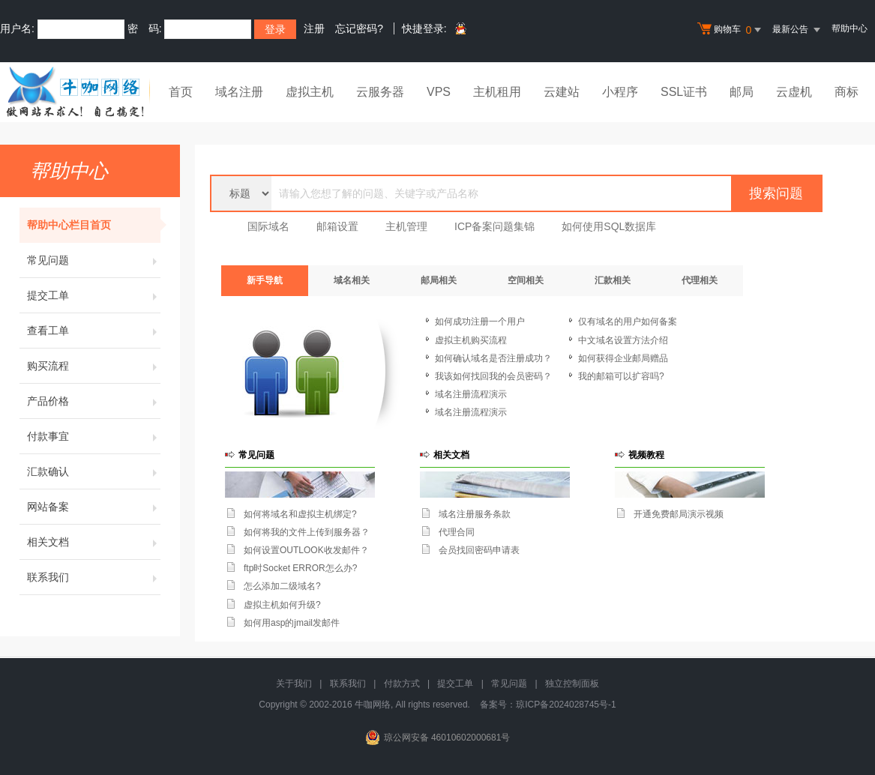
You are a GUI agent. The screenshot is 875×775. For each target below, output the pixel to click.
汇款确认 (93, 471)
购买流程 (93, 366)
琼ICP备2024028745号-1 (566, 704)
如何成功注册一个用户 (480, 321)
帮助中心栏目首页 (93, 224)
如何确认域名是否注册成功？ (493, 358)
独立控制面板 (572, 683)
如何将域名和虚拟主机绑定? (300, 514)
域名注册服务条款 (475, 514)
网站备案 (93, 507)
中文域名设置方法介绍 (623, 340)
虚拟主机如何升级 (280, 605)
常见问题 (93, 260)
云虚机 (794, 91)
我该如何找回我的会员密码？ (493, 376)
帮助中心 (850, 28)
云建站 (562, 91)
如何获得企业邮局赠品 (623, 358)
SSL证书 (684, 91)
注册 (314, 28)
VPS (439, 91)
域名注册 (239, 91)
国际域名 (268, 226)
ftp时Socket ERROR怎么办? (300, 568)
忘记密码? (359, 28)
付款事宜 (93, 436)
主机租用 (497, 91)
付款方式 (402, 683)
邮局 (742, 91)
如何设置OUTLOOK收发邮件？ (306, 550)
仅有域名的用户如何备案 (627, 321)
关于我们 (294, 683)
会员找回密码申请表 (479, 550)
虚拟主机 (310, 91)
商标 (847, 91)
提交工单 (93, 295)
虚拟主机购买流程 (471, 340)
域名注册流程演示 (471, 394)
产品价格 (93, 401)
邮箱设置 (337, 226)
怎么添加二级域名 (280, 586)
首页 (181, 91)
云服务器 (380, 91)
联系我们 (93, 577)
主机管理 (406, 226)
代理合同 (457, 532)
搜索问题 (776, 193)
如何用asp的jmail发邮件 (292, 623)
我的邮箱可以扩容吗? (621, 376)
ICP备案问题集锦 (494, 226)
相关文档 (93, 542)
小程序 (620, 91)
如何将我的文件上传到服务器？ (307, 532)
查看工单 (93, 331)
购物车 (731, 29)
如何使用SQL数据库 (609, 226)
